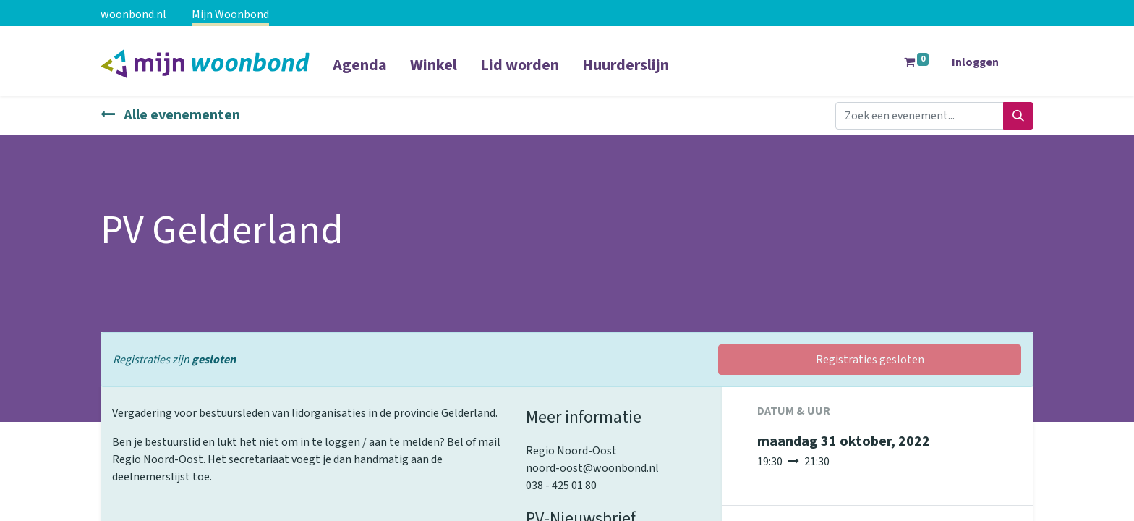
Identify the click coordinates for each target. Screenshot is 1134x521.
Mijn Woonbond (230, 14)
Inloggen (975, 62)
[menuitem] (360, 75)
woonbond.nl (133, 14)
